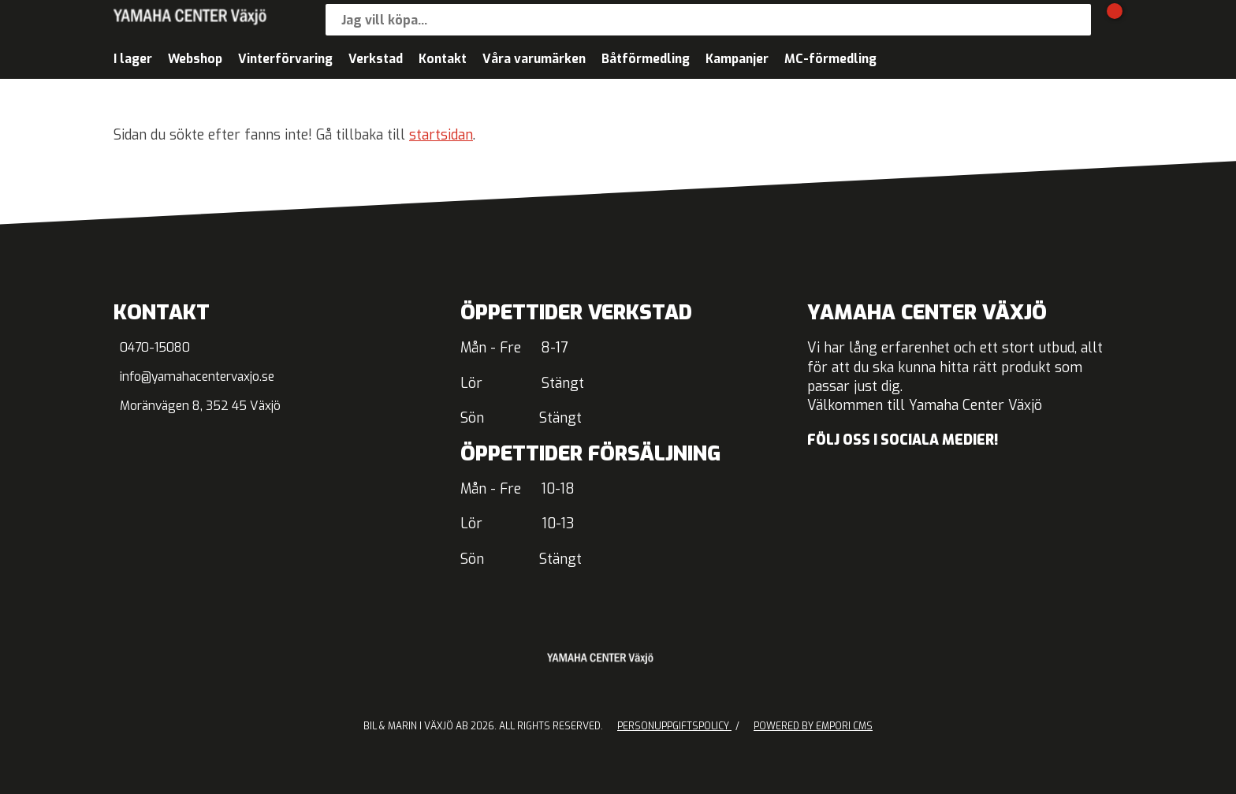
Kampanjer (737, 58)
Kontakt (443, 58)
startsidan (441, 135)
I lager (133, 58)
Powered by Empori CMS (813, 726)
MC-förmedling (830, 58)
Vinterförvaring (285, 58)
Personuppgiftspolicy (674, 726)
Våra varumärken (534, 58)
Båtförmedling (645, 58)
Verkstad (375, 58)
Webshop (195, 58)
